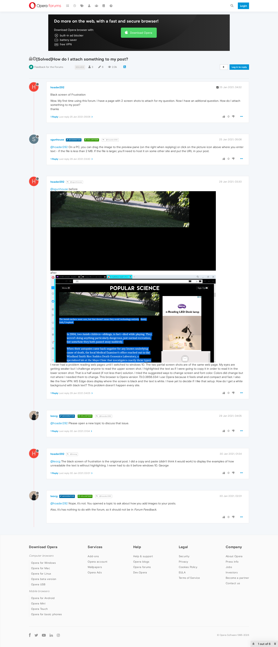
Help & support (143, 556)
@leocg (72, 454)
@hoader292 (110, 140)
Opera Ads (95, 572)
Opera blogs (141, 561)
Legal (183, 547)
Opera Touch (39, 608)
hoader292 (57, 87)
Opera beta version (43, 579)
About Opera (234, 556)
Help (137, 547)
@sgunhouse (74, 182)
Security (184, 556)
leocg (54, 415)
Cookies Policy (188, 567)
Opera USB (38, 584)
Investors (232, 572)
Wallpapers (95, 567)
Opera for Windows (43, 562)
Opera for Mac (40, 568)
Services (95, 547)
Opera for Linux (41, 573)
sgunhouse (57, 139)
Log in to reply (239, 67)
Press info (232, 561)
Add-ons (93, 556)
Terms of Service (189, 577)
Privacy (183, 561)
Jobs (229, 567)
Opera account (97, 561)
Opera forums (142, 567)
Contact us (233, 583)
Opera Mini (38, 603)
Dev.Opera (140, 572)
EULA (182, 572)
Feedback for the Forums (48, 67)
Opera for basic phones (46, 614)
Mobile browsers (39, 591)
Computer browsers (41, 555)
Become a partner (237, 577)
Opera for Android (43, 598)
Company (234, 547)
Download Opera (141, 32)
